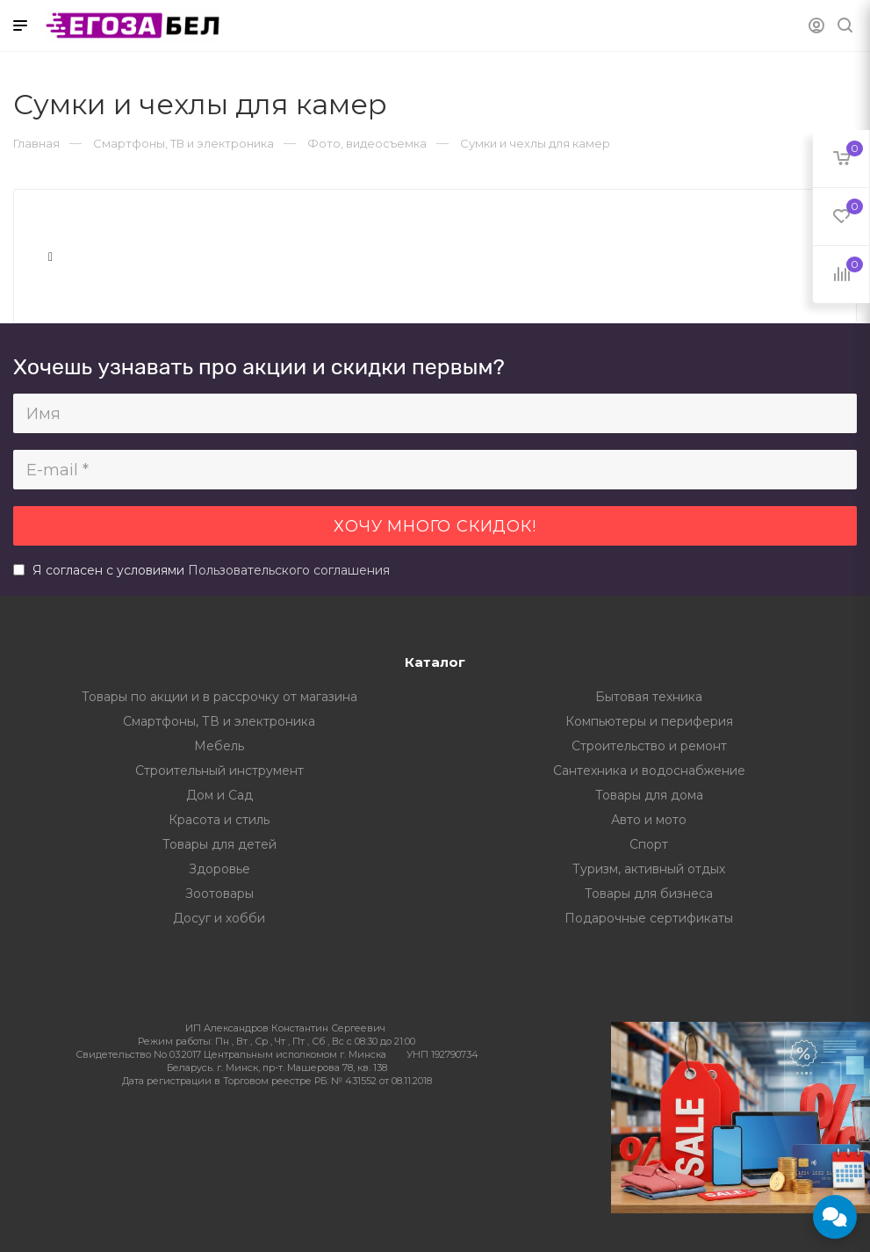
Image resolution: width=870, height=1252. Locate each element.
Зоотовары (219, 893)
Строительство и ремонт (649, 746)
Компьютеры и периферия (649, 721)
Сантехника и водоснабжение (649, 770)
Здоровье (219, 869)
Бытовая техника (648, 697)
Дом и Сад (219, 795)
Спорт (648, 844)
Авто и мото (649, 820)
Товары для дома (649, 795)
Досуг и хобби (219, 918)
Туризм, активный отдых (648, 869)
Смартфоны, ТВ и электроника (219, 721)
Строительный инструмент (219, 770)
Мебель (219, 746)
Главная (36, 143)
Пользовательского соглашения (289, 570)
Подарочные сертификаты (648, 918)
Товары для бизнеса (649, 893)
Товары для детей (219, 844)
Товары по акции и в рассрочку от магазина (219, 697)
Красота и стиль (219, 820)
